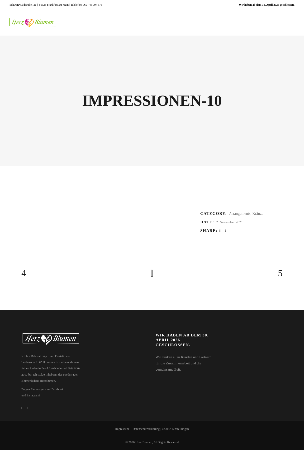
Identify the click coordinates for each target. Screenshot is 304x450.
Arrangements (240, 213)
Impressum (122, 429)
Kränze (257, 213)
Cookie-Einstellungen (175, 429)
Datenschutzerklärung (146, 429)
